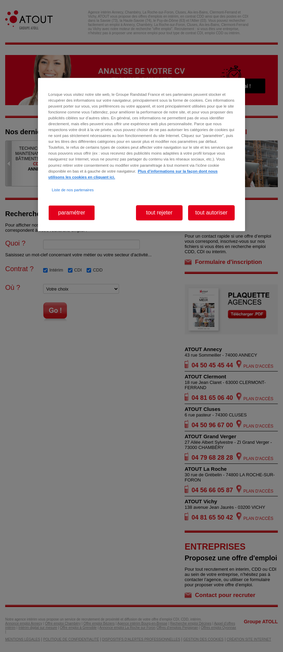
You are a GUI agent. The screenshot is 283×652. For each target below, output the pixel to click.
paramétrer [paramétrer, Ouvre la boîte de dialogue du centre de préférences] (71, 212)
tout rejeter (159, 212)
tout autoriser (211, 212)
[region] (141, 154)
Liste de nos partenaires (73, 190)
